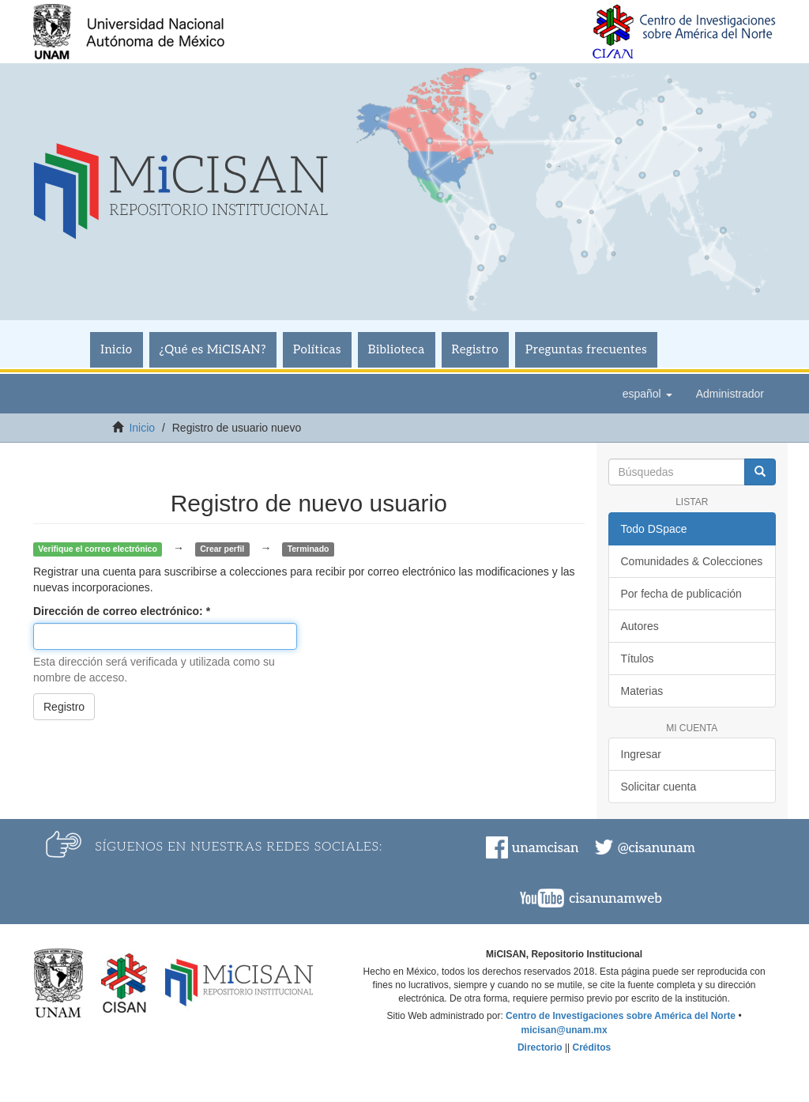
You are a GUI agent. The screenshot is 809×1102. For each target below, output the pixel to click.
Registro (475, 349)
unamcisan (545, 848)
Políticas (317, 349)
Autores (640, 626)
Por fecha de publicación (681, 593)
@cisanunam (656, 848)
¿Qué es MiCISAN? (213, 349)
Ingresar (641, 754)
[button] (647, 393)
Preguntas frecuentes (586, 349)
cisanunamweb (615, 899)
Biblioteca (396, 349)
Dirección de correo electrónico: (119, 611)
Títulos (637, 658)
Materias (642, 691)
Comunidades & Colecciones (692, 561)
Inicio (116, 349)
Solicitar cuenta (659, 786)
